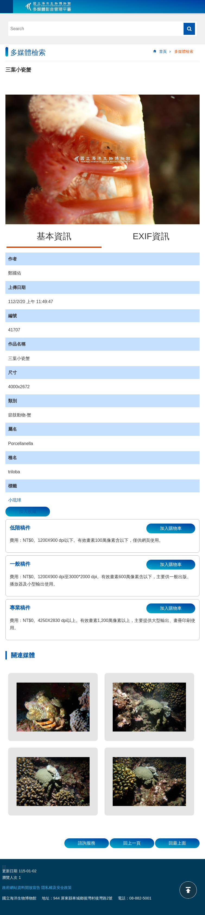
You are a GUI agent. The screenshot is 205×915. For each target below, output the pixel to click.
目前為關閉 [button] (6, 6)
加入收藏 (27, 511)
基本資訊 (54, 236)
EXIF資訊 (151, 236)
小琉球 (14, 500)
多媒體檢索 (183, 51)
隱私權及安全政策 (56, 887)
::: (7, 46)
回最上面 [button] (177, 843)
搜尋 (189, 29)
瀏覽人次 (9, 877)
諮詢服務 (86, 843)
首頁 (163, 51)
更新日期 (9, 871)
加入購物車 (171, 528)
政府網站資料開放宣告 (21, 887)
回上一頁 (132, 843)
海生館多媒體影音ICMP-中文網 (48, 6)
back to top (188, 890)
